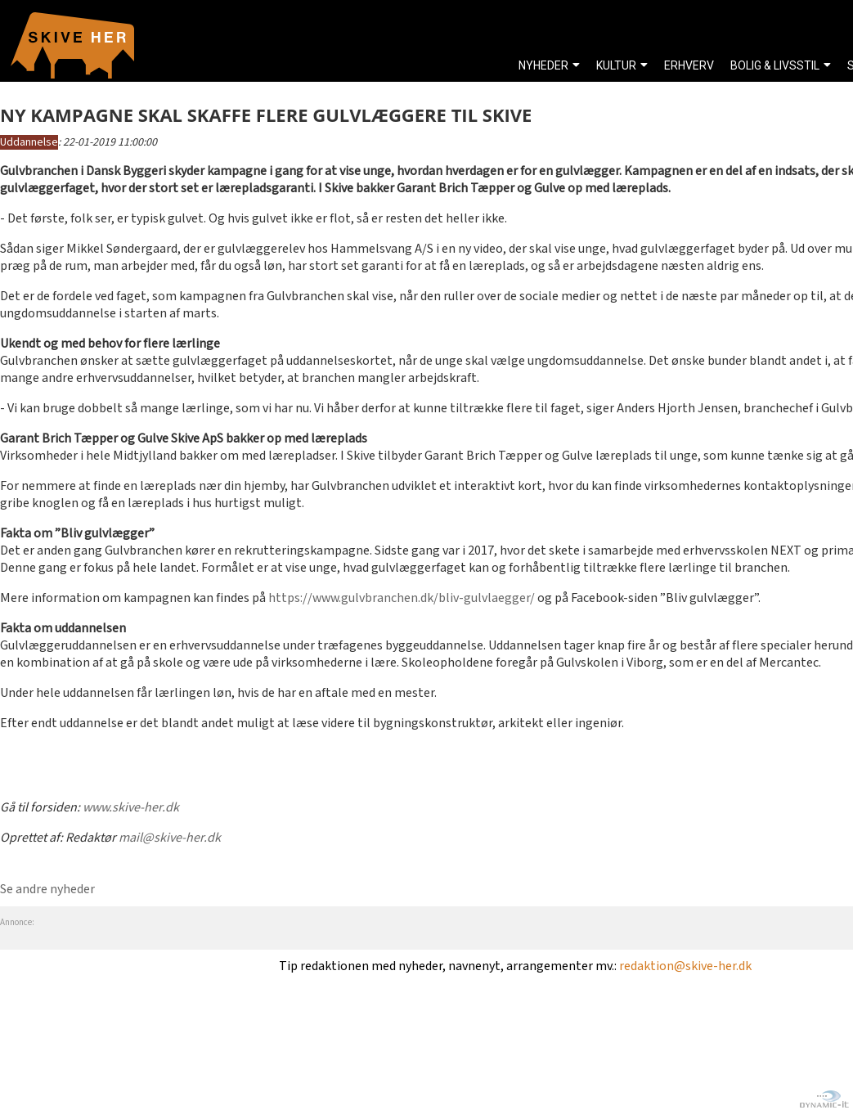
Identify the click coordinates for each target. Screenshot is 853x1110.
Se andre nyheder (47, 889)
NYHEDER (543, 65)
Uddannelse (29, 142)
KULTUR (616, 65)
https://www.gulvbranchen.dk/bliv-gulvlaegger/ (401, 598)
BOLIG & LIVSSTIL (774, 65)
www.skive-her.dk (131, 807)
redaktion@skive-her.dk (685, 966)
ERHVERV (689, 65)
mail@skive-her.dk (170, 838)
